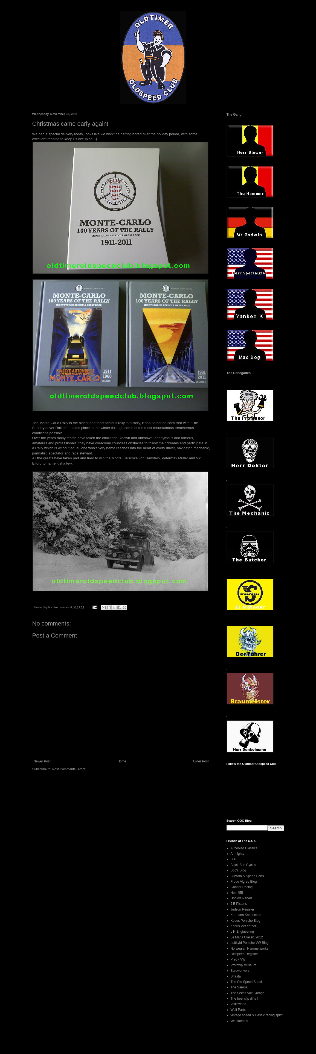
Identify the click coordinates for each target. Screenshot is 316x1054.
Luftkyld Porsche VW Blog (250, 943)
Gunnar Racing (242, 887)
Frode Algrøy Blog (244, 881)
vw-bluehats (239, 1021)
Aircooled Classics (244, 848)
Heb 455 (237, 893)
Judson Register (242, 909)
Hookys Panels (242, 898)
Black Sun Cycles (243, 865)
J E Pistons (239, 904)
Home (121, 761)
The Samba (239, 987)
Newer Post (42, 761)
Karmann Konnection (246, 915)
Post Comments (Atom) (69, 769)
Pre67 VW (238, 959)
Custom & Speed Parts (247, 876)
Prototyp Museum (243, 965)
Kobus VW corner (243, 926)
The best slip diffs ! (244, 998)
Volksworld (238, 1004)
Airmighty (237, 854)
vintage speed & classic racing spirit (257, 1015)
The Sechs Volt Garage (248, 993)
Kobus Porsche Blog (245, 921)
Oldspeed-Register (244, 954)
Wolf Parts (238, 1010)
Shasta (236, 976)
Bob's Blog (238, 870)
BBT (234, 859)
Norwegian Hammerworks (249, 948)
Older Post (201, 761)
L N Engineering (242, 931)
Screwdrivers (240, 971)
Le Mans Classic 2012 (247, 937)
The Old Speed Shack (247, 982)
